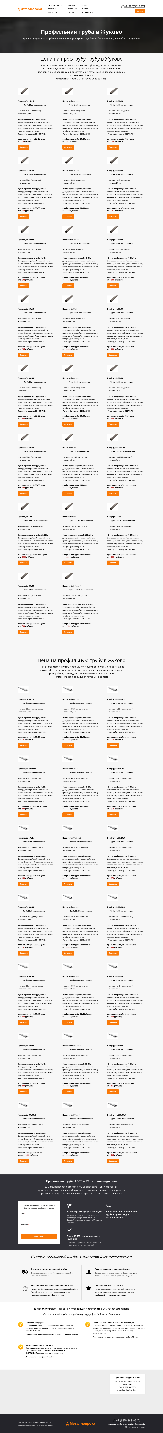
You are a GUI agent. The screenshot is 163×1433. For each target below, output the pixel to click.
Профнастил (88, 12)
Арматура (52, 12)
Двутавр (52, 9)
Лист (84, 5)
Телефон (25, 1224)
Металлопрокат (55, 5)
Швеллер (72, 9)
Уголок (71, 5)
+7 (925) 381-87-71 (128, 1420)
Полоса (85, 9)
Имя (23, 1214)
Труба (71, 12)
